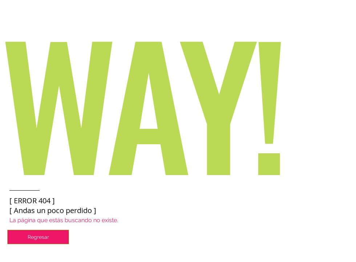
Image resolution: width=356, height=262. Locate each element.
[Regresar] (38, 237)
